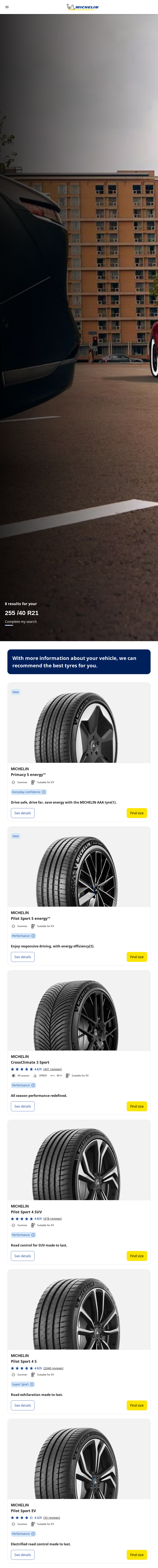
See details (22, 813)
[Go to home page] (82, 7)
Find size (137, 813)
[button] (36, 1069)
